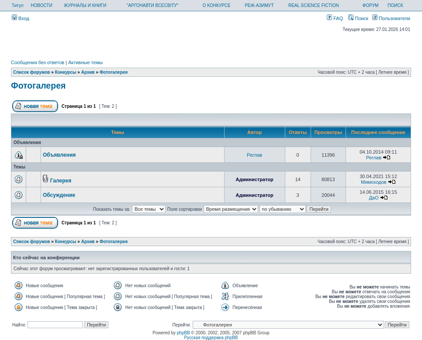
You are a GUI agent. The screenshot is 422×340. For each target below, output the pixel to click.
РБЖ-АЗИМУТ (259, 5)
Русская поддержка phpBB (211, 337)
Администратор (254, 179)
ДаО (373, 197)
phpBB (183, 332)
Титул (18, 5)
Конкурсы (65, 72)
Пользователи (391, 18)
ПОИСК (395, 5)
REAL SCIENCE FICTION (313, 5)
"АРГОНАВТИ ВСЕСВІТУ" (152, 5)
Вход (20, 18)
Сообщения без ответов (37, 62)
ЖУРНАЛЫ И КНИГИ (85, 5)
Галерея (60, 181)
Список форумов (31, 72)
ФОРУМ (371, 5)
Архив (88, 72)
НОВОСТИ (41, 5)
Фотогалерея (114, 72)
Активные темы (85, 62)
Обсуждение (59, 195)
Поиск (358, 18)
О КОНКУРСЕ (217, 5)
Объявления (59, 155)
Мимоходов (374, 182)
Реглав (254, 155)
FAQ (335, 18)
